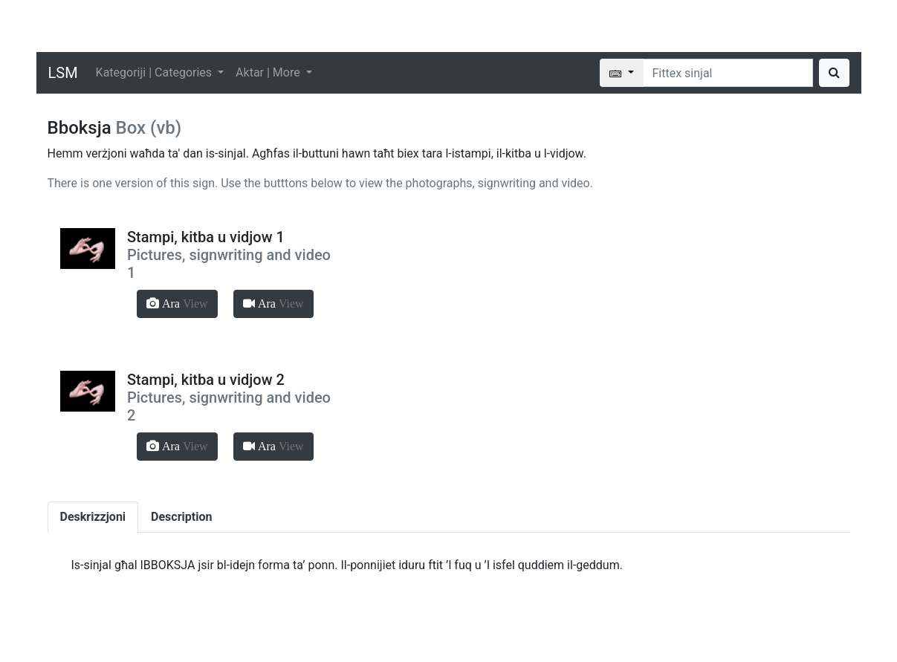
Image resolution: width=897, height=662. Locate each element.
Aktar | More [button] (269, 72)
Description (181, 517)
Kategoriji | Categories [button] (155, 72)
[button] (177, 304)
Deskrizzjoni (93, 517)
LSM (63, 73)
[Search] (728, 73)
